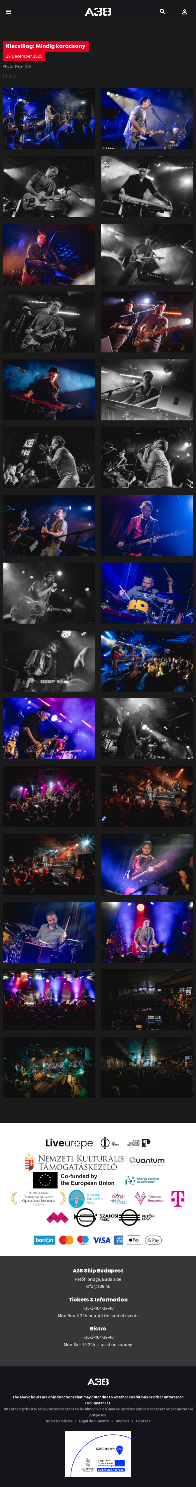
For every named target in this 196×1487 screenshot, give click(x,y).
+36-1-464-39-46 (98, 1337)
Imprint (122, 1420)
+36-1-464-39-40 (98, 1308)
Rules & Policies (59, 1420)
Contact (143, 1420)
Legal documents (94, 1420)
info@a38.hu (98, 1286)
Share (9, 75)
